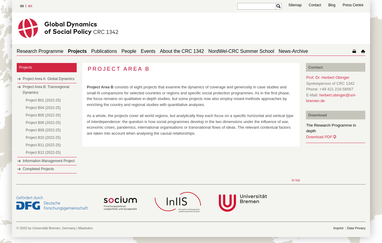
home (363, 51)
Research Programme (40, 51)
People (128, 51)
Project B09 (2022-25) (43, 130)
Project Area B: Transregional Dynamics (46, 90)
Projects (77, 51)
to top (296, 180)
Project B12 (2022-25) (43, 152)
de (22, 6)
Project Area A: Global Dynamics (48, 79)
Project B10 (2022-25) (43, 138)
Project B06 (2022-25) (43, 123)
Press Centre (353, 5)
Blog (331, 5)
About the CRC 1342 (182, 51)
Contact (315, 5)
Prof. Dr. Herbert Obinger (327, 77)
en (30, 6)
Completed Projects (38, 169)
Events (148, 51)
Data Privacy (356, 228)
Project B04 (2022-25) (43, 108)
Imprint (338, 228)
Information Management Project (49, 161)
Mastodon (85, 228)
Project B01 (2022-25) (43, 100)
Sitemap (295, 5)
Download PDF (319, 137)
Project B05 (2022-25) (43, 115)
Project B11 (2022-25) (43, 145)
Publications (104, 51)
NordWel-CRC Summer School (241, 51)
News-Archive (293, 51)
